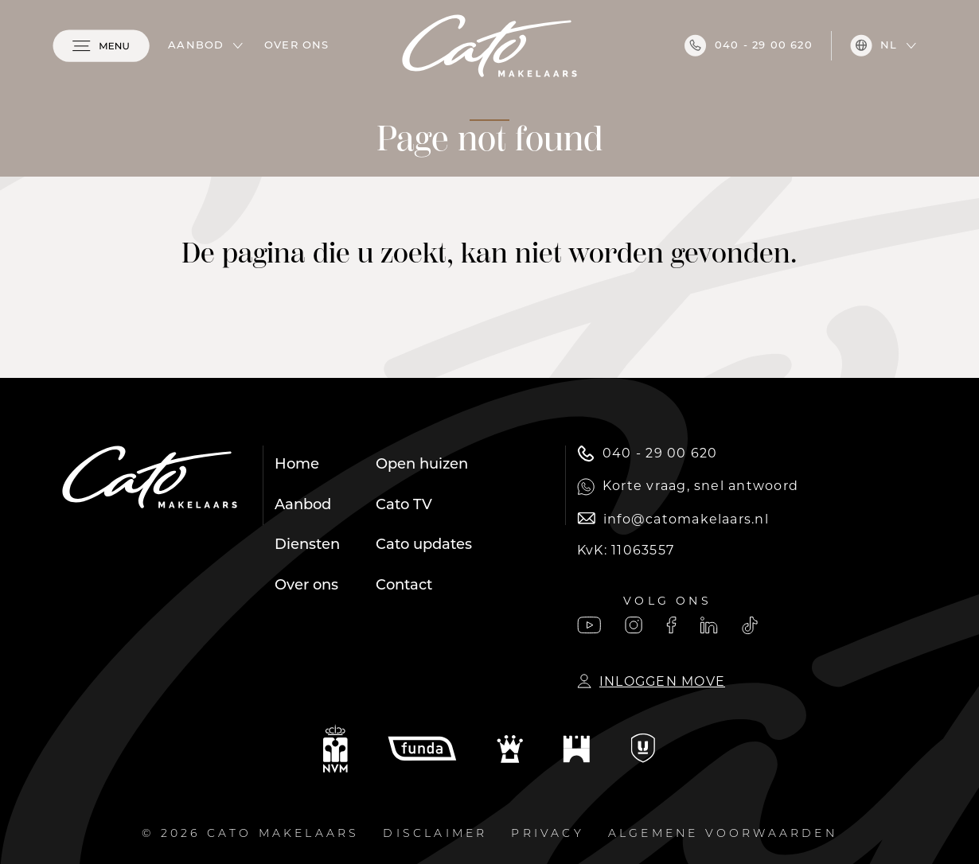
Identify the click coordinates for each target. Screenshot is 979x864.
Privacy (547, 834)
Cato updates (424, 545)
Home (297, 465)
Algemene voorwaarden (722, 834)
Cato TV (404, 505)
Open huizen (422, 465)
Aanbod (196, 46)
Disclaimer (435, 834)
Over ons (297, 46)
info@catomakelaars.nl (673, 519)
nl (873, 45)
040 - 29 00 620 (749, 45)
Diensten (307, 545)
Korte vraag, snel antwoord (687, 487)
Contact (404, 586)
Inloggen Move (651, 681)
